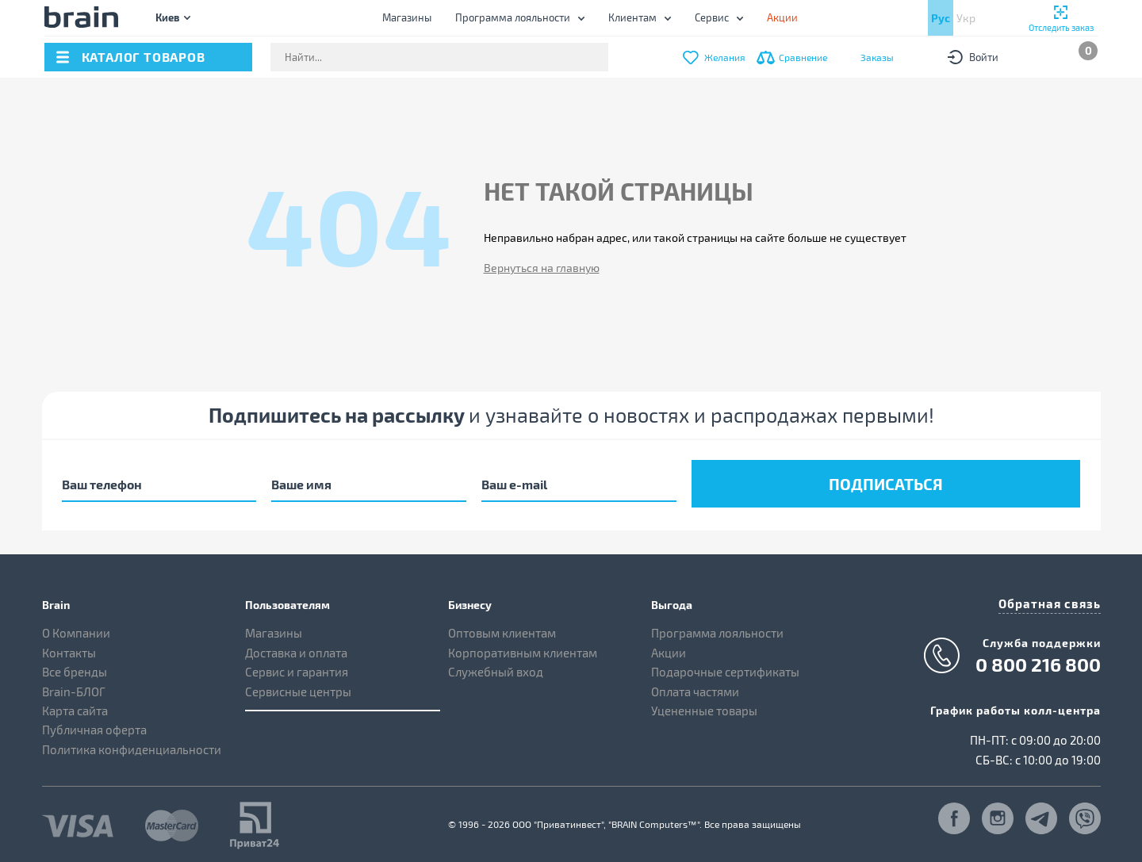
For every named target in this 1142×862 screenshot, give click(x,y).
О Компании (76, 630)
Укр (965, 18)
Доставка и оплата (296, 649)
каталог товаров (143, 56)
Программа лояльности (512, 17)
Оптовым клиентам (502, 630)
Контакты (69, 649)
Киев (167, 17)
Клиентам (632, 17)
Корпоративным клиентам (522, 649)
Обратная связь (1053, 599)
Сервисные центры (298, 687)
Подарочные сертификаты (725, 668)
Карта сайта (75, 707)
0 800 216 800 (1038, 659)
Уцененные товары (704, 707)
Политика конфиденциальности (131, 746)
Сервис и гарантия (296, 668)
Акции (668, 649)
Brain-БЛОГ (73, 687)
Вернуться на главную (542, 267)
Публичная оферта (94, 726)
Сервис (712, 17)
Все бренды (74, 668)
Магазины (406, 17)
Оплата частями (695, 687)
